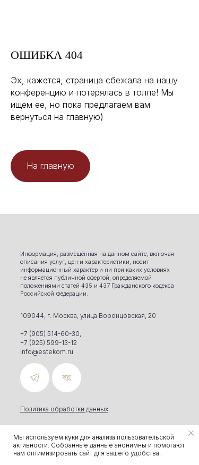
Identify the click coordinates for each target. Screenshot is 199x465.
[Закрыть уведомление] (191, 433)
